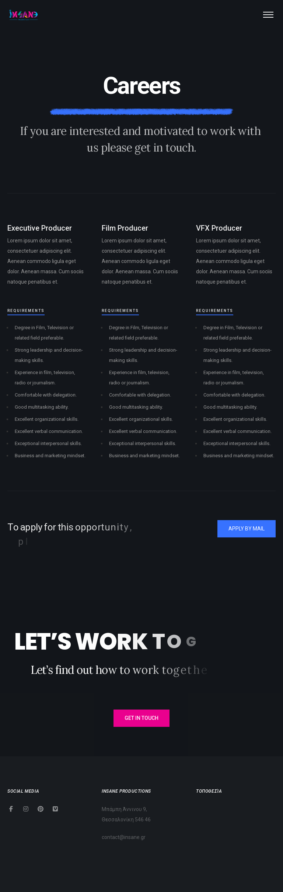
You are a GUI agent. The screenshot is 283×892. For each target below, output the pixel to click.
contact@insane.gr (124, 837)
